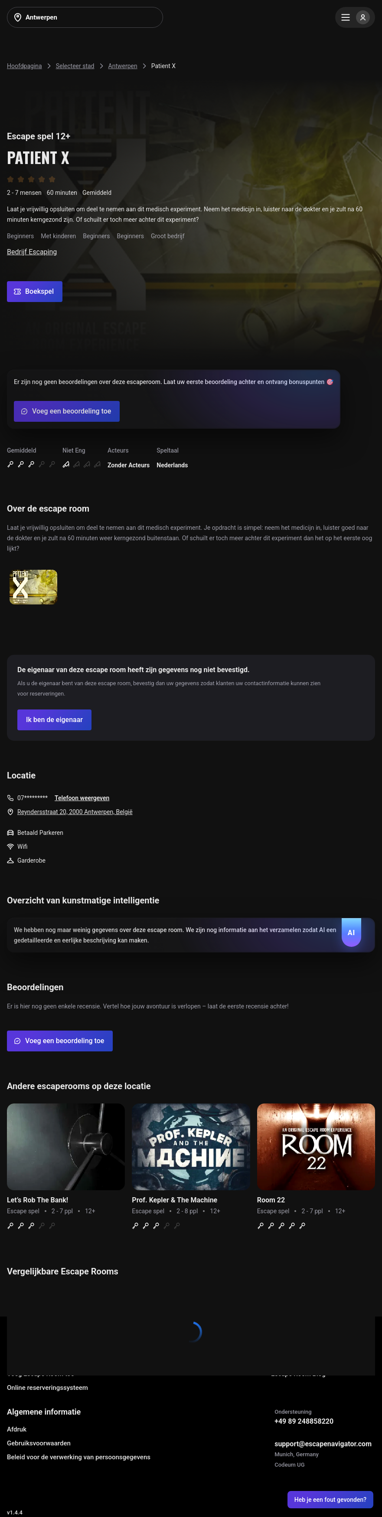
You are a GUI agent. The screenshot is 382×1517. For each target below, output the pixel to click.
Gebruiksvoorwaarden (39, 1443)
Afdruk (16, 1429)
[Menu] (355, 17)
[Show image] (33, 587)
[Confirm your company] (54, 719)
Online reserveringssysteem (47, 1388)
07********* (32, 798)
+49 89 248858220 (303, 1421)
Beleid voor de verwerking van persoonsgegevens (78, 1457)
